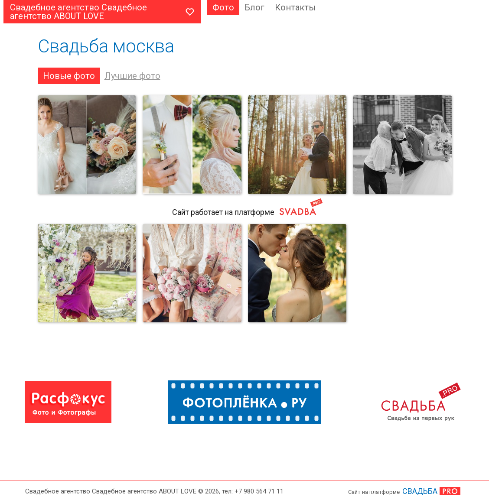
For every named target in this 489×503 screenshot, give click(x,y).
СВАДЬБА (419, 491)
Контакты (295, 7)
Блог (254, 7)
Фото (223, 7)
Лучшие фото (132, 76)
